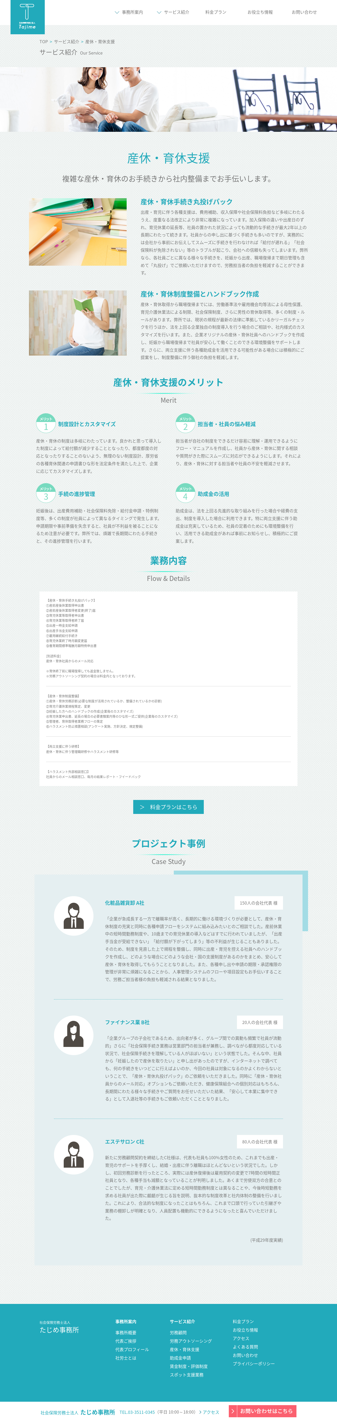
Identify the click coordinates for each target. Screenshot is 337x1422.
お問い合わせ (245, 1355)
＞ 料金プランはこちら (168, 807)
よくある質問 (245, 1346)
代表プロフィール (132, 1349)
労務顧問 (178, 1332)
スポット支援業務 (187, 1374)
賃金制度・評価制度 (189, 1366)
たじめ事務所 (59, 1327)
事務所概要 (125, 1332)
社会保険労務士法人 (78, 1412)
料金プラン (243, 1321)
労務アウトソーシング (191, 1341)
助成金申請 (180, 1358)
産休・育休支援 (184, 1349)
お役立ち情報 (260, 12)
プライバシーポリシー (254, 1363)
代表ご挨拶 (125, 1341)
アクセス (241, 1338)
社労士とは (125, 1358)
